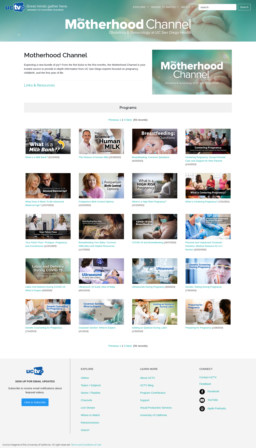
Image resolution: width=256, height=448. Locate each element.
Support (145, 400)
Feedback (205, 383)
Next (129, 119)
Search (244, 7)
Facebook (213, 391)
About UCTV (147, 377)
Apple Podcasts (216, 408)
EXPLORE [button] (139, 7)
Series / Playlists (90, 392)
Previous (113, 119)
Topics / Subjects (91, 385)
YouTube (212, 399)
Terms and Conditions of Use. (86, 444)
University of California (153, 415)
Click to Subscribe (35, 402)
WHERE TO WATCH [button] (163, 7)
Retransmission (90, 422)
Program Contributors (153, 392)
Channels (86, 400)
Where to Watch (90, 415)
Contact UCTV (208, 377)
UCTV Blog (146, 385)
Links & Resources (40, 85)
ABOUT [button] (186, 7)
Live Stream (88, 407)
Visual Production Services (156, 407)
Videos (85, 377)
